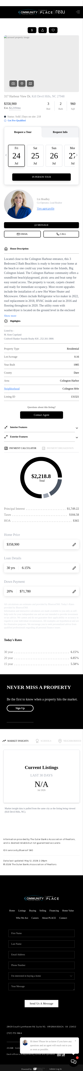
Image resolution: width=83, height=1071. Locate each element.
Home (12, 910)
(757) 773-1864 (14, 1033)
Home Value (68, 910)
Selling (42, 910)
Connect (63, 918)
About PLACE (49, 918)
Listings (22, 910)
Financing (54, 910)
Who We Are (22, 918)
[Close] (75, 1041)
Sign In (71, 2)
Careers (35, 918)
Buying (32, 910)
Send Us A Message (41, 1003)
